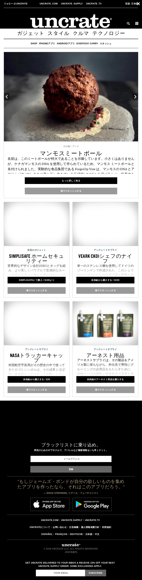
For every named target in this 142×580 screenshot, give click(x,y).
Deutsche (76, 534)
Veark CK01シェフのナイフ (105, 258)
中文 (97, 534)
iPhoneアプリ (47, 43)
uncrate (16, 3)
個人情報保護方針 (90, 527)
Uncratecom (49, 3)
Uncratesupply (72, 3)
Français (61, 534)
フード (75, 146)
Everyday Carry (87, 43)
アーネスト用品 (105, 355)
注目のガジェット (36, 250)
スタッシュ (105, 43)
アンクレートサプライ (105, 250)
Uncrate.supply (71, 520)
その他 (66, 146)
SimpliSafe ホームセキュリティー (36, 258)
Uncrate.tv (92, 520)
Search (128, 23)
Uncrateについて (40, 527)
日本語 (131, 3)
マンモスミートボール (71, 153)
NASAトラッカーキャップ (36, 357)
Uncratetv (94, 3)
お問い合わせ (60, 527)
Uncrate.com (50, 520)
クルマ (81, 33)
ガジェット (31, 33)
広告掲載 (73, 527)
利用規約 (106, 527)
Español (47, 534)
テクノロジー (108, 33)
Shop (34, 43)
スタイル (59, 33)
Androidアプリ (66, 43)
